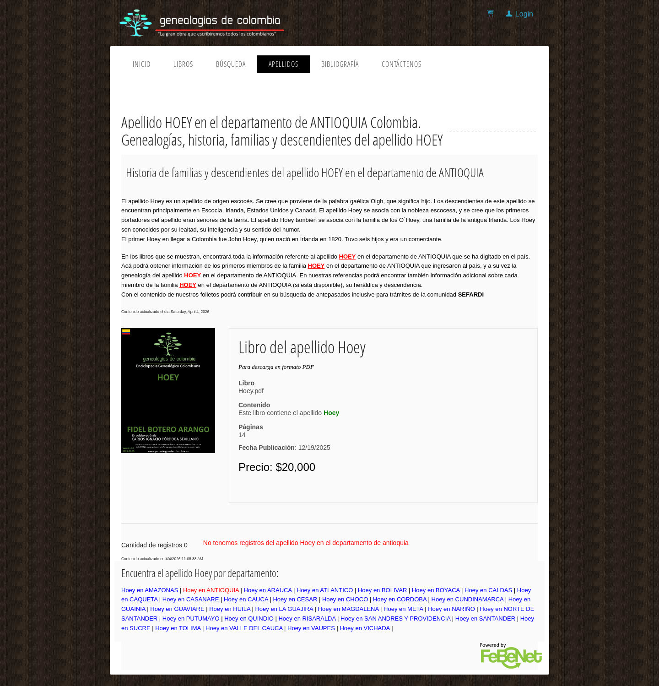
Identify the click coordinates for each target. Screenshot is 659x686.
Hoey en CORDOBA (400, 599)
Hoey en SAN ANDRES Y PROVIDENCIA (395, 618)
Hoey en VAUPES (311, 628)
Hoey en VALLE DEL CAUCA (243, 628)
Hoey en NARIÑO (451, 608)
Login (524, 14)
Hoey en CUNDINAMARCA (468, 599)
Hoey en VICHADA (364, 628)
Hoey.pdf (251, 391)
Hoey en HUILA (229, 608)
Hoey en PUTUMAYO (191, 618)
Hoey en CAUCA (246, 599)
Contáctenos (401, 64)
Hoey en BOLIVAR (382, 590)
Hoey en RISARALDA (306, 618)
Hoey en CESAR (295, 599)
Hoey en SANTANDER (485, 618)
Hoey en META (403, 608)
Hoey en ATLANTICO (325, 590)
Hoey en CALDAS (488, 590)
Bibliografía (340, 64)
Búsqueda (231, 64)
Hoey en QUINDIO (249, 618)
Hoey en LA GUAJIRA (284, 608)
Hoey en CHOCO (345, 599)
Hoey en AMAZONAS (149, 590)
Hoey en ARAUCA (268, 590)
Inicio (142, 64)
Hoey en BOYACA (436, 590)
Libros (183, 64)
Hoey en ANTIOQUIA (211, 590)
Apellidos (283, 64)
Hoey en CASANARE (190, 599)
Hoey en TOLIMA (177, 628)
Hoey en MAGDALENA (348, 608)
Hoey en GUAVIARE (177, 608)
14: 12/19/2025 (284, 441)
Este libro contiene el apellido (288, 413)
